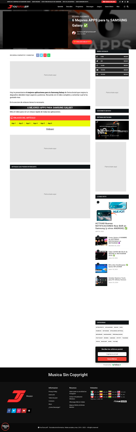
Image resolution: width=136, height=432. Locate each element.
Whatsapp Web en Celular (77, 402)
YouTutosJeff (81, 32)
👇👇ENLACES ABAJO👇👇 (82, 42)
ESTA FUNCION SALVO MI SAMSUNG (51, 1)
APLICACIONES (109, 327)
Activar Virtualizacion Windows (75, 398)
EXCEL (121, 327)
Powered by (112, 365)
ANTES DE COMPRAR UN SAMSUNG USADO (19, 1)
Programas (79, 6)
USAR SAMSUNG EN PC (82, 1)
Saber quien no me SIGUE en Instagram (77, 392)
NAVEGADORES (107, 334)
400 (99, 61)
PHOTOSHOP (99, 338)
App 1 (14, 123)
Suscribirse (112, 359)
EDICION (116, 327)
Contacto (51, 401)
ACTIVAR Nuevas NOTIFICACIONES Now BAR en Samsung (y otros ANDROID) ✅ (111, 226)
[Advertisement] (50, 75)
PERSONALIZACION (117, 334)
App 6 (50, 123)
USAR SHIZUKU (36, 1)
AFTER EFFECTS (100, 327)
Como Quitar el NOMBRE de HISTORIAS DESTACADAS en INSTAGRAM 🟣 (118, 240)
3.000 (100, 56)
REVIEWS (106, 338)
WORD (109, 341)
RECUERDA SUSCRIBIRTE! (80, 16)
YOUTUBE (115, 341)
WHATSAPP (104, 341)
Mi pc (50, 404)
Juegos (99, 6)
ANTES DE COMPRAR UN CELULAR (108, 126)
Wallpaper (50, 129)
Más (118, 6)
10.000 (100, 65)
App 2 (21, 123)
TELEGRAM (125, 338)
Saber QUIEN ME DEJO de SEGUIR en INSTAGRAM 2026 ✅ (118, 253)
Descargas (89, 6)
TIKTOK (98, 341)
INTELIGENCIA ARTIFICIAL (116, 331)
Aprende (60, 6)
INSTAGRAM (106, 331)
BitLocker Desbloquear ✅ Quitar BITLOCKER (118, 266)
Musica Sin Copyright (68, 374)
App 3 (28, 123)
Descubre (69, 6)
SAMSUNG (112, 338)
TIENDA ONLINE (109, 1)
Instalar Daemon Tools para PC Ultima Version (117, 279)
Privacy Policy (53, 391)
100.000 (100, 70)
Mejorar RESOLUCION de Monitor (77, 406)
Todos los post (53, 398)
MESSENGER (99, 334)
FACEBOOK (98, 331)
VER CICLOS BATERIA (68, 1)
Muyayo (29, 396)
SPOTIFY (119, 338)
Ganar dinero (109, 6)
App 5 (43, 123)
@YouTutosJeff (91, 32)
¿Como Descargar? (54, 407)
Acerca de (52, 394)
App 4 (35, 123)
